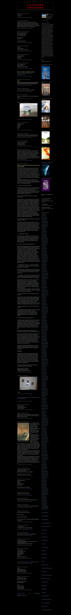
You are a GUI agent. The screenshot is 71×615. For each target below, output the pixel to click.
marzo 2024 (43, 251)
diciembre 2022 (44, 273)
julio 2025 (43, 228)
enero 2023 (43, 271)
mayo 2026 (43, 214)
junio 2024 (43, 247)
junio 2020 (43, 316)
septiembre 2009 (44, 493)
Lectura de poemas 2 (45, 512)
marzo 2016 (43, 386)
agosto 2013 (44, 425)
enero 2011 (43, 470)
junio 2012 (43, 445)
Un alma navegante (45, 547)
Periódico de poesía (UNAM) (46, 599)
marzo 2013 (43, 432)
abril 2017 (43, 370)
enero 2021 (43, 306)
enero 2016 (43, 388)
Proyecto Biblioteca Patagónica (47, 609)
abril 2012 (43, 448)
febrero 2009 (44, 503)
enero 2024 (43, 254)
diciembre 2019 (44, 324)
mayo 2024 (43, 248)
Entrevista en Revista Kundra (46, 526)
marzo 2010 (43, 484)
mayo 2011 (43, 464)
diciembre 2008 (44, 506)
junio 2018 (43, 350)
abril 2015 (43, 401)
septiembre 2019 (44, 329)
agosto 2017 (44, 365)
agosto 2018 (44, 347)
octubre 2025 (44, 224)
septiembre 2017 (44, 363)
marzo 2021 (43, 303)
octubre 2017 (44, 362)
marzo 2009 (43, 501)
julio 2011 (43, 461)
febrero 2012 (44, 451)
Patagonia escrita (44, 554)
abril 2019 (43, 336)
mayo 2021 (43, 300)
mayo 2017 (43, 369)
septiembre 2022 (44, 277)
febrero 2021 (44, 304)
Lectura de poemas (45, 516)
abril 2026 (43, 215)
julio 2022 (43, 280)
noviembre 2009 (44, 490)
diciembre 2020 (44, 307)
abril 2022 (43, 284)
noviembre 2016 (44, 378)
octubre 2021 (44, 293)
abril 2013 (43, 431)
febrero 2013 (44, 434)
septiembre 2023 (44, 260)
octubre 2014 (44, 406)
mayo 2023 (43, 265)
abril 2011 (43, 465)
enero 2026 (43, 219)
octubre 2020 (44, 310)
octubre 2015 (44, 392)
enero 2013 (43, 435)
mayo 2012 (43, 447)
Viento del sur (44, 533)
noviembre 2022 (44, 274)
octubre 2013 (44, 422)
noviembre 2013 (44, 421)
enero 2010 (43, 487)
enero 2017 (43, 375)
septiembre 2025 (44, 225)
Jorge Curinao (50, 14)
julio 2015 (43, 396)
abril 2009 (43, 500)
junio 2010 (43, 480)
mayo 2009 (43, 498)
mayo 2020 (43, 317)
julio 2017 (43, 366)
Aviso (18, 81)
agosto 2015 (44, 395)
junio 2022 (43, 281)
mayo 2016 (43, 383)
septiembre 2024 (44, 242)
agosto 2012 (44, 442)
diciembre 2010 (44, 471)
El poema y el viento (45, 564)
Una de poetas (44, 571)
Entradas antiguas (37, 593)
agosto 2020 (44, 313)
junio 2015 (43, 398)
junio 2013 (43, 428)
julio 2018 (43, 349)
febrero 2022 (44, 287)
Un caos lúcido (44, 557)
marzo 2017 (43, 372)
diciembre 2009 (44, 488)
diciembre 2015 (44, 389)
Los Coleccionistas (45, 540)
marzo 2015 (43, 402)
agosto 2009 (44, 494)
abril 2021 (43, 301)
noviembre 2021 (44, 291)
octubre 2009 (44, 491)
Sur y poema (44, 543)
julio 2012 (43, 444)
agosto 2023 (44, 261)
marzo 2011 (43, 467)
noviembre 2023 (44, 257)
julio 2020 (43, 314)
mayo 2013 (43, 429)
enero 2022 (43, 288)
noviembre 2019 (44, 326)
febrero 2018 (44, 356)
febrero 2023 (44, 270)
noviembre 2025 (44, 222)
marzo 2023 (43, 268)
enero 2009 (43, 504)
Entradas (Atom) (24, 595)
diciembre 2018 (44, 342)
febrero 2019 (44, 339)
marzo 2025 (43, 234)
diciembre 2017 (44, 359)
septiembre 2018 (44, 346)
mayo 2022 (43, 283)
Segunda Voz (44, 550)
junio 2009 (43, 497)
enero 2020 (43, 323)
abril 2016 (43, 385)
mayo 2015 (43, 399)
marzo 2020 (43, 320)
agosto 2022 (44, 278)
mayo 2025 (43, 231)
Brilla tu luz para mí (45, 606)
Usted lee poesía (44, 585)
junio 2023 (43, 264)
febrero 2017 (44, 373)
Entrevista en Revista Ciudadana (47, 568)
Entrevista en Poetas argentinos (47, 575)
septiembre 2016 (44, 379)
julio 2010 (43, 478)
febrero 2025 (44, 235)
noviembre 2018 (44, 343)
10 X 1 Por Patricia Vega (45, 602)
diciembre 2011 (44, 454)
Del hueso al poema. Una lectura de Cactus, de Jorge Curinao (28, 166)
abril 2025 (43, 232)
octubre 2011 (44, 457)
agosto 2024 (44, 244)
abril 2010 (43, 483)
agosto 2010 (44, 477)
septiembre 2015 (44, 393)
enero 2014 (43, 418)
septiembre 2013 (44, 424)
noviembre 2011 (44, 455)
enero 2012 (43, 452)
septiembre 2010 (44, 475)
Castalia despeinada (45, 519)
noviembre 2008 (44, 507)
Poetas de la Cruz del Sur (46, 578)
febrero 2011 (44, 468)
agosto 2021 (44, 296)
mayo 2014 (43, 412)
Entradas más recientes (21, 593)
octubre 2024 (44, 241)
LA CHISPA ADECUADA (35, 6)
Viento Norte (44, 592)
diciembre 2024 (44, 238)
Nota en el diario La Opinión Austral (25, 72)
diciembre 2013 (44, 419)
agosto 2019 (44, 330)
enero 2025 (43, 237)
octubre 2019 (44, 327)
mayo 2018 (43, 352)
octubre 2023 (44, 258)
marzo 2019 (43, 337)
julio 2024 (43, 245)
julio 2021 (43, 297)
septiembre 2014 (44, 408)
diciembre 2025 (44, 221)
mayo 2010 (43, 481)
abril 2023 (43, 267)
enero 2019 (43, 340)
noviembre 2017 (44, 360)
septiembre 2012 (44, 441)
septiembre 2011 (44, 458)
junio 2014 (43, 411)
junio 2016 (43, 382)
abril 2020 (43, 319)
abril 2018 (43, 353)
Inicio (29, 593)
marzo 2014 (43, 415)
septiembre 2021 (44, 294)
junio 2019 (43, 333)
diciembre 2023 (44, 255)
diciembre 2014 (44, 405)
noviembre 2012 (44, 438)
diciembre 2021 (44, 290)
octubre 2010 (44, 474)
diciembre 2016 (44, 376)
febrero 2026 (44, 218)
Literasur (43, 561)
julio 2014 (43, 409)
